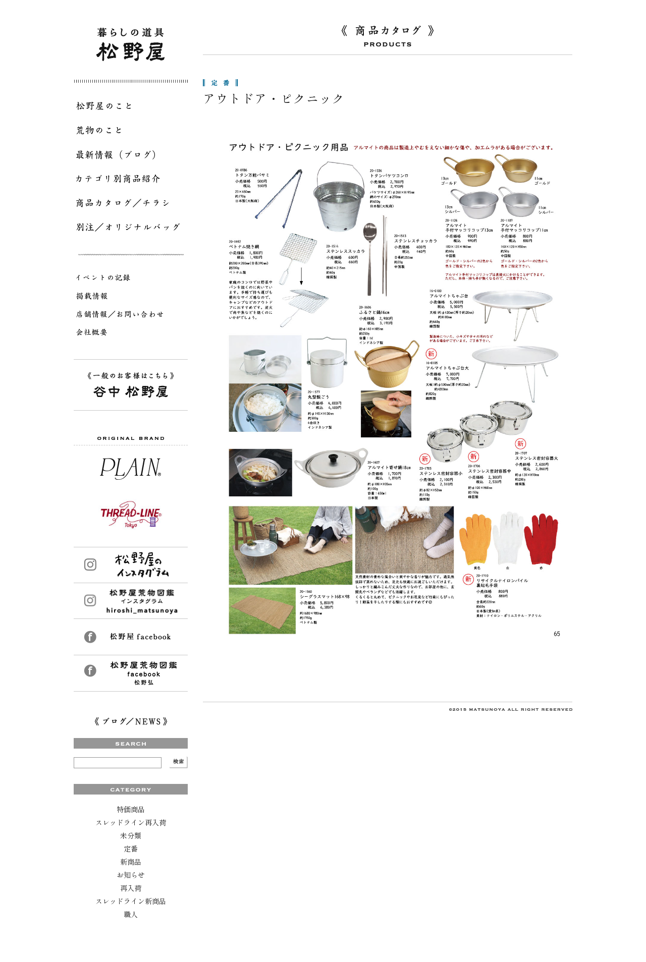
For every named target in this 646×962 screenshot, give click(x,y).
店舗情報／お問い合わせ (130, 316)
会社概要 (130, 334)
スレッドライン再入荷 (130, 822)
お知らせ (131, 875)
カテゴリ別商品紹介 (130, 181)
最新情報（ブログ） (130, 156)
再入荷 (130, 888)
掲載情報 (130, 298)
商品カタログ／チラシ (130, 205)
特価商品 (131, 809)
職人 (131, 914)
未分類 (130, 835)
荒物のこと (130, 132)
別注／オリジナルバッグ (130, 229)
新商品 (130, 862)
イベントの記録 (130, 279)
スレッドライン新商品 (130, 901)
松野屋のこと (130, 108)
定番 (131, 848)
